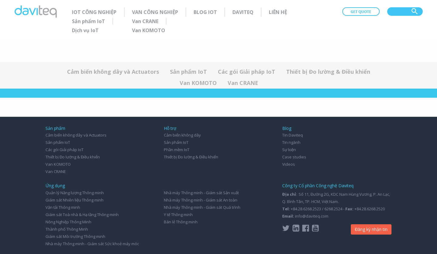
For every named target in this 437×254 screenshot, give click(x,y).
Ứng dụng (55, 185)
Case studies (294, 157)
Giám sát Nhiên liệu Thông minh (74, 200)
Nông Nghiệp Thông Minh (68, 222)
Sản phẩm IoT (88, 21)
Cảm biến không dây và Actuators (113, 71)
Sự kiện (289, 149)
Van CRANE (145, 21)
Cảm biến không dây (182, 135)
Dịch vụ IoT (85, 30)
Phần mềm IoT (176, 149)
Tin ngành (291, 142)
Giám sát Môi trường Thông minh (75, 236)
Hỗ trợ (170, 128)
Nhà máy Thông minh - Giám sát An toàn (200, 200)
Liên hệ (278, 12)
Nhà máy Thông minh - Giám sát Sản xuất (201, 192)
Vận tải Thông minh (63, 207)
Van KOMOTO (148, 30)
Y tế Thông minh (178, 214)
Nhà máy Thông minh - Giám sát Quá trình (202, 207)
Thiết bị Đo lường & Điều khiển (328, 71)
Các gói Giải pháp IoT (246, 71)
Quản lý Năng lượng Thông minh (75, 192)
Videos (288, 164)
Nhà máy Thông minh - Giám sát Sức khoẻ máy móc (92, 243)
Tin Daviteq (292, 135)
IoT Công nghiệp (94, 12)
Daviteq (242, 12)
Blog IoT (205, 12)
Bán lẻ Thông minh (181, 222)
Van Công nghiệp (155, 12)
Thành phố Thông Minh (67, 229)
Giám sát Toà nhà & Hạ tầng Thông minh (82, 214)
